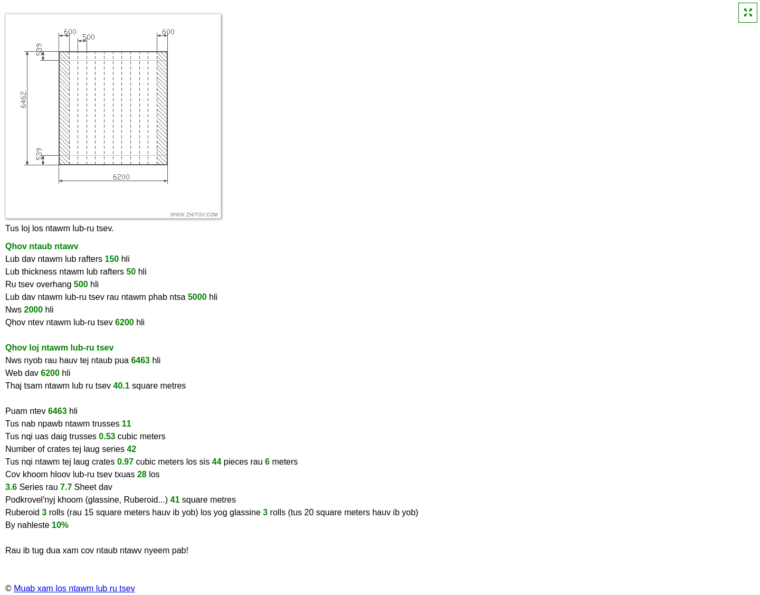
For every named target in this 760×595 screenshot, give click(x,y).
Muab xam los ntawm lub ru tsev (74, 588)
